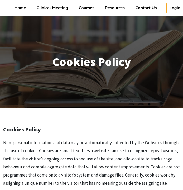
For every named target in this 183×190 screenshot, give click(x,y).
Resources (115, 8)
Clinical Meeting (52, 8)
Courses (86, 8)
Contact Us (146, 8)
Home (20, 8)
